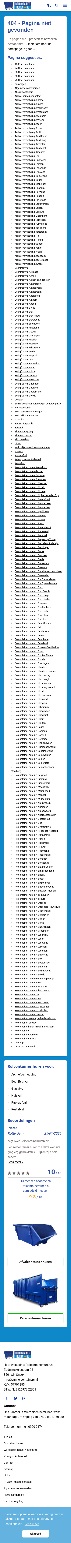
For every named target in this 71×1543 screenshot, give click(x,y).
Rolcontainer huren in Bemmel (31, 535)
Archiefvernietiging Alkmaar (29, 100)
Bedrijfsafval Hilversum (27, 347)
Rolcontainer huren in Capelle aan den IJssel (38, 571)
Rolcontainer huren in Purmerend (32, 834)
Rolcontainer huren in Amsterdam (32, 507)
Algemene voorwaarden (27, 88)
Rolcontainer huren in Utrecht (30, 902)
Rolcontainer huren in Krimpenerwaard (35, 746)
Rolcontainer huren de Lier (29, 471)
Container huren (13, 1443)
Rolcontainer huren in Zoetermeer (32, 962)
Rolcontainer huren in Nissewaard (33, 810)
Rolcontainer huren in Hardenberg (32, 675)
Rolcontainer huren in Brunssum (32, 563)
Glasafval (20, 419)
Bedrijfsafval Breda (25, 307)
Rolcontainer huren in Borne (29, 551)
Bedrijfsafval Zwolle (25, 395)
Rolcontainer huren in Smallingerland (34, 870)
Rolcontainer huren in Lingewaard (32, 783)
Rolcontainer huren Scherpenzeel (32, 990)
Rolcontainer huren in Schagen (31, 858)
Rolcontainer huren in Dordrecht (31, 611)
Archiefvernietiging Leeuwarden (32, 203)
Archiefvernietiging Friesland (30, 172)
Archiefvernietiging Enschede (30, 168)
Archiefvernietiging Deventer (30, 144)
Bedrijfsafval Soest (25, 367)
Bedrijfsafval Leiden (25, 351)
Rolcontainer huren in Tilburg (30, 898)
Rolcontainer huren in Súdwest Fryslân (35, 890)
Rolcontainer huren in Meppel (30, 795)
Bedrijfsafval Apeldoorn (27, 295)
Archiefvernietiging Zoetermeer (31, 259)
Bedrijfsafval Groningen (27, 335)
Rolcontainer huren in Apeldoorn (32, 511)
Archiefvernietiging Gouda (28, 179)
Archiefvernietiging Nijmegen (30, 219)
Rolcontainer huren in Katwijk (30, 735)
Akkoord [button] (35, 1533)
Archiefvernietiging (23, 1074)
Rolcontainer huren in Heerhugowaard (35, 687)
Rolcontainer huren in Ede (28, 627)
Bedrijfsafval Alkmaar (26, 271)
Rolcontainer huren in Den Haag (31, 595)
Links (18, 443)
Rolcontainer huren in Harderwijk (32, 679)
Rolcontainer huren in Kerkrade (31, 739)
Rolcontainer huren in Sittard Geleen (34, 866)
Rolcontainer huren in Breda (29, 559)
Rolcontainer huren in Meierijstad (32, 791)
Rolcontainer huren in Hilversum (32, 707)
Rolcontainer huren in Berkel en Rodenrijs (37, 543)
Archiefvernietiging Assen (28, 123)
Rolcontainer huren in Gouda (30, 659)
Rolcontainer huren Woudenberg (32, 1010)
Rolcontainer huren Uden (28, 998)
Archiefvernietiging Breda (28, 128)
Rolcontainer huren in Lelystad (31, 775)
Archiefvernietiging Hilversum (30, 199)
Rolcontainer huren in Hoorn (29, 719)
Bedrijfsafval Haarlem (26, 339)
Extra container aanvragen (28, 411)
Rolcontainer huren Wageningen (32, 1006)
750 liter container (24, 80)
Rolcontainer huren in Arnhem (30, 515)
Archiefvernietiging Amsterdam (31, 112)
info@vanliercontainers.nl (21, 1379)
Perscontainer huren (35, 1318)
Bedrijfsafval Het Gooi (26, 343)
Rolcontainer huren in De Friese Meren (35, 579)
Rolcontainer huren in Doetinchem (33, 607)
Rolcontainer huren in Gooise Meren (34, 655)
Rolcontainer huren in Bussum (31, 567)
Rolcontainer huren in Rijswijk (30, 846)
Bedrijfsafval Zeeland (26, 387)
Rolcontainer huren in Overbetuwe (33, 826)
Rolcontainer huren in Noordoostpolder (35, 814)
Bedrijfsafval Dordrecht (27, 319)
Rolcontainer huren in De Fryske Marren (36, 583)
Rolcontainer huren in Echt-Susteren (34, 623)
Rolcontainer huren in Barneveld (31, 531)
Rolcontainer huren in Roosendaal (33, 854)
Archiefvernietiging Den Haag (30, 140)
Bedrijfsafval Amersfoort (28, 283)
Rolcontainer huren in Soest (29, 878)
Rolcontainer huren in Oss (28, 822)
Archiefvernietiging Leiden (29, 207)
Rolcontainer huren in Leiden (30, 758)
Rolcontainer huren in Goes (29, 651)
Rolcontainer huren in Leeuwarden (33, 754)
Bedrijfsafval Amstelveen (28, 287)
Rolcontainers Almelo (26, 1034)
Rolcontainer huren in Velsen (30, 918)
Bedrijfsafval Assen (25, 303)
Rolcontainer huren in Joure (29, 727)
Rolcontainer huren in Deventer (31, 603)
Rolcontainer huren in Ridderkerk (32, 842)
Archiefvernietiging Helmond (30, 191)
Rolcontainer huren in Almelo (30, 487)
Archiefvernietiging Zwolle (29, 263)
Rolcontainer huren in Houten (30, 723)
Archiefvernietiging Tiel (27, 235)
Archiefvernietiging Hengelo (29, 195)
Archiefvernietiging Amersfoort (31, 108)
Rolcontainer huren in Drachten (31, 615)
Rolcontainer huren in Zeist (29, 958)
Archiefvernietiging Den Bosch (31, 136)
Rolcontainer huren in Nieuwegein (33, 803)
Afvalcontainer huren (35, 1262)
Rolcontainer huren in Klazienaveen (33, 742)
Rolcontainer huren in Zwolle (30, 974)
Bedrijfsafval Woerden (27, 379)
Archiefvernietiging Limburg (29, 211)
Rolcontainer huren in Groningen (32, 663)
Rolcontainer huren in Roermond (32, 850)
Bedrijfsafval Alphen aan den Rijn (32, 279)
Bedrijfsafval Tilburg (25, 371)
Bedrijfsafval (21, 267)
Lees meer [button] (32, 1524)
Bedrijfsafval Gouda (25, 331)
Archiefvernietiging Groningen (30, 183)
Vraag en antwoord (25, 1046)
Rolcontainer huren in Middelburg (32, 799)
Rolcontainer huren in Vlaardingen (33, 926)
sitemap (19, 1042)
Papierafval (21, 455)
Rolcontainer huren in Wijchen (31, 946)
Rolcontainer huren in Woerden (31, 950)
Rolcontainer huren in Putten (30, 838)
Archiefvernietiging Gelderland (31, 176)
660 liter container (24, 76)
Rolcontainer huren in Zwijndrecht (33, 970)
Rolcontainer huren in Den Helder (32, 599)
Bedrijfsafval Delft (24, 311)
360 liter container (24, 72)
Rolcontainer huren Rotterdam (31, 986)
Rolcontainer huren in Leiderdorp (32, 762)
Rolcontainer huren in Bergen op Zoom (35, 539)
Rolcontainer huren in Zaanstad (31, 954)
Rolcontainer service (26, 1022)
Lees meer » (15, 1162)
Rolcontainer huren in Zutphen (31, 966)
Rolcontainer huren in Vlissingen (32, 930)
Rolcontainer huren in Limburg (31, 779)
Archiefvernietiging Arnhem (29, 119)
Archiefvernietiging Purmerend (31, 223)
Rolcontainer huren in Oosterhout (32, 818)
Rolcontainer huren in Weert (29, 938)
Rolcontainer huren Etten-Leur (30, 479)
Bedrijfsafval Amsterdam (28, 291)
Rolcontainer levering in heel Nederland (35, 1018)
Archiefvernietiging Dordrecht (30, 148)
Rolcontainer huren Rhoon (28, 982)
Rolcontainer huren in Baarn (29, 523)
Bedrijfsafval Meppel (26, 355)
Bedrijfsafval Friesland (27, 327)
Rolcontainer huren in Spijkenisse (32, 882)
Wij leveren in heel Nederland (20, 1449)
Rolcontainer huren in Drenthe (30, 619)
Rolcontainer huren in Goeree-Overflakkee (37, 647)
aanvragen (20, 84)
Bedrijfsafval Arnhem (26, 299)
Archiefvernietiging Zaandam (30, 255)
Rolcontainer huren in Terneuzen (32, 894)
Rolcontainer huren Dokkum (29, 475)
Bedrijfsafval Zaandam (27, 383)
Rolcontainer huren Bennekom (31, 467)
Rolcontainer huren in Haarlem (31, 667)
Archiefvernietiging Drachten (30, 152)
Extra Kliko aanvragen (26, 415)
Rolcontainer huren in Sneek (30, 874)
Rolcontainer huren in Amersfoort (32, 499)
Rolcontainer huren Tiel (27, 994)
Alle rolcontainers (24, 92)
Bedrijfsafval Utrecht (26, 375)
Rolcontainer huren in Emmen (30, 635)
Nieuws (19, 451)
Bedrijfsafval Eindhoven (27, 323)
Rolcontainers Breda (25, 1038)
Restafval (20, 463)
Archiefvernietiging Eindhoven (30, 160)
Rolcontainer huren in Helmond (31, 699)
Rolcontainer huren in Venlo (29, 922)
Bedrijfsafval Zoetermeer (28, 391)
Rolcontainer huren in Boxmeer (31, 555)
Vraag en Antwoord (15, 1456)
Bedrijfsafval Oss (24, 359)
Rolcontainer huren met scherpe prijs (34, 978)
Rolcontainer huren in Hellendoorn (33, 695)
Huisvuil (19, 427)
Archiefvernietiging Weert (28, 251)
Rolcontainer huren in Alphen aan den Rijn (37, 495)
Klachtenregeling (24, 431)
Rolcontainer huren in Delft (29, 587)
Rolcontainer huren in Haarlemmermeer (36, 671)
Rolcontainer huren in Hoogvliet (31, 715)
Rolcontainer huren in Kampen (31, 731)
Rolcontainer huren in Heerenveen (33, 683)
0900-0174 (35, 1426)
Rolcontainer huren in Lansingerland (34, 750)
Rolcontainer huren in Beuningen (32, 547)
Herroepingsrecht (24, 423)
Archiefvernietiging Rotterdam (31, 231)
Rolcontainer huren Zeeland (29, 1014)
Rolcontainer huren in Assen (30, 519)
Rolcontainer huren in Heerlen (30, 691)
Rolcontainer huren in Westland (31, 942)
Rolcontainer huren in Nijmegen (31, 806)
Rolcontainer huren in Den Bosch (32, 591)
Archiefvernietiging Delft (28, 132)
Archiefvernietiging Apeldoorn (30, 116)
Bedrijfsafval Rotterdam (27, 363)
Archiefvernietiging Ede (27, 156)
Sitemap (8, 1469)
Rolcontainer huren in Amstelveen (33, 503)
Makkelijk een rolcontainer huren (32, 447)
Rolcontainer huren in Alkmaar (31, 483)
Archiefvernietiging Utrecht (29, 243)
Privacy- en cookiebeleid (28, 459)
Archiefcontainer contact (28, 96)
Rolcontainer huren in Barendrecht (33, 527)
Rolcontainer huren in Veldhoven (32, 914)
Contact (19, 399)
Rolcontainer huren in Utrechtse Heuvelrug (37, 906)
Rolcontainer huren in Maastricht (32, 787)
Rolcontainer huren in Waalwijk (31, 934)
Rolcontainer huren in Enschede (31, 639)
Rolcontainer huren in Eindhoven (32, 631)
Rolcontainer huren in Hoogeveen (32, 711)
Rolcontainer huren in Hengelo (31, 703)
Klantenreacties (23, 435)
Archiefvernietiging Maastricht (31, 215)
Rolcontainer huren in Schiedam (32, 862)
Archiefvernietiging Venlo (28, 247)
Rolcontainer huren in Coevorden (32, 575)
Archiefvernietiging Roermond (30, 227)
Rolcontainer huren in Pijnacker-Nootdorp (37, 830)
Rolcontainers (22, 1030)
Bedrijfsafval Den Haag (27, 315)
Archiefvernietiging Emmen (29, 164)
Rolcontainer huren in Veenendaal (33, 910)
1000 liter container (25, 64)
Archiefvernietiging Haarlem (29, 187)
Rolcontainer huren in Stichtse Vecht (34, 886)
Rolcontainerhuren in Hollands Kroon (34, 1026)
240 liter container (24, 68)
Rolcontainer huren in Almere (30, 491)
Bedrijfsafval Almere (26, 275)
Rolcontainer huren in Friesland (31, 643)
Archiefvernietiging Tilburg (29, 239)
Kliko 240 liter (22, 439)
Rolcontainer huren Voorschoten (32, 1002)
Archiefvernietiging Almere (29, 104)
